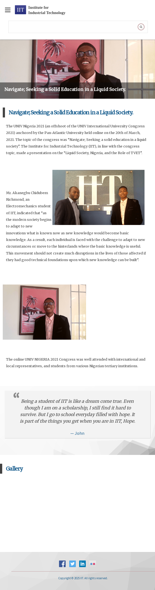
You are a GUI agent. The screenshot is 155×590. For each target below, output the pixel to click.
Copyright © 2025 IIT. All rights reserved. (83, 578)
